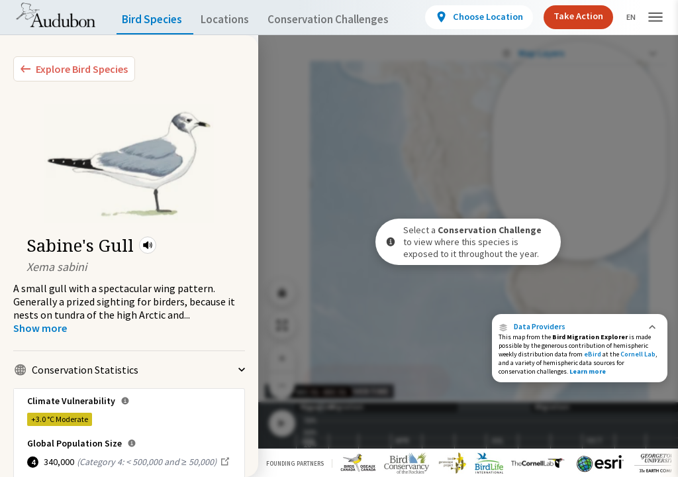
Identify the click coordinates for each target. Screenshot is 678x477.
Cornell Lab (637, 354)
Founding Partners (295, 463)
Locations (237, 19)
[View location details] (477, 17)
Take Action (573, 16)
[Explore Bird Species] (74, 68)
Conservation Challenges (349, 19)
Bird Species (155, 19)
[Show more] (40, 328)
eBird (592, 354)
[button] (147, 245)
